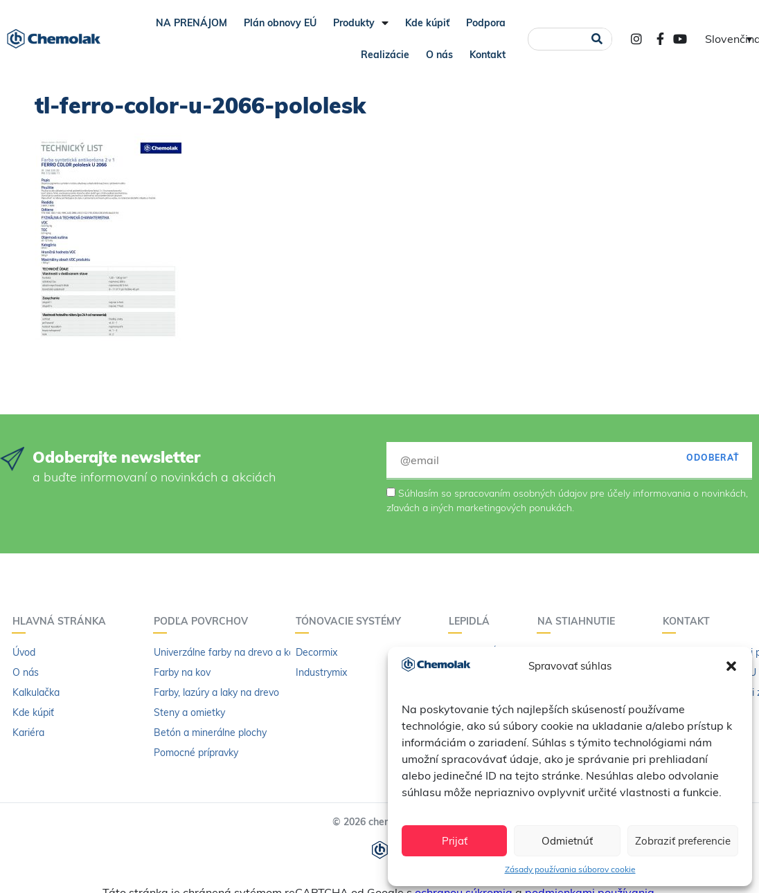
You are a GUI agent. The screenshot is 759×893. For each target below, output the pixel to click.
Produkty (361, 22)
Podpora (486, 23)
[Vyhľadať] (596, 39)
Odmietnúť (567, 840)
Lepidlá (473, 621)
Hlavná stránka (62, 621)
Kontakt (488, 54)
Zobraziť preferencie (683, 840)
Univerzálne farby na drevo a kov (226, 652)
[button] (731, 666)
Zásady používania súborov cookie (570, 869)
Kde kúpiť (427, 23)
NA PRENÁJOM (191, 23)
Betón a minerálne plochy (210, 732)
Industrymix (321, 672)
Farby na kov (182, 672)
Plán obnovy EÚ (280, 23)
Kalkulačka (36, 692)
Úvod (23, 652)
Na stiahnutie (579, 621)
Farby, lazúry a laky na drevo (216, 692)
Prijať (454, 840)
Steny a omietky (189, 712)
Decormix (316, 652)
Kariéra (28, 732)
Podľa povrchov (204, 621)
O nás (439, 54)
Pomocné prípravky (196, 752)
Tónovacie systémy (352, 621)
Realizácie (385, 54)
